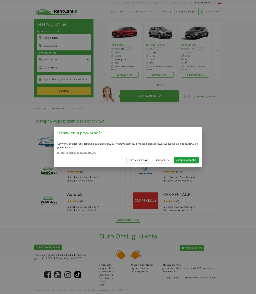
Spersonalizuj (162, 159)
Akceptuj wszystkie (186, 159)
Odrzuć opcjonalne (139, 159)
